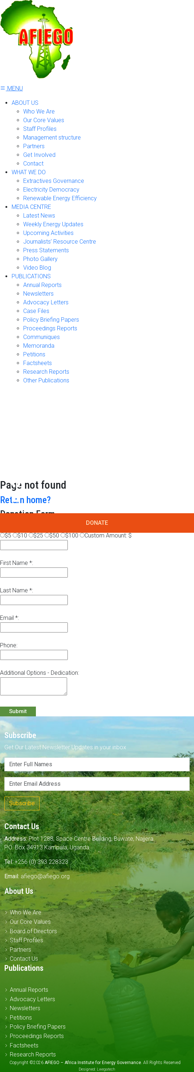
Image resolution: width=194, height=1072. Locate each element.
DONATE (97, 522)
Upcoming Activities (48, 233)
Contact (33, 163)
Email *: (9, 617)
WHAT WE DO (29, 172)
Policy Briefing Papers (51, 319)
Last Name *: (16, 590)
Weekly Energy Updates (53, 224)
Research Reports (46, 371)
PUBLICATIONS (31, 276)
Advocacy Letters (46, 302)
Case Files (36, 311)
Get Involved (39, 154)
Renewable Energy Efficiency (60, 198)
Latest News (39, 215)
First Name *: (16, 562)
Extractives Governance (53, 180)
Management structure (52, 137)
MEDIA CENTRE (31, 206)
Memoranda (38, 345)
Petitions (34, 354)
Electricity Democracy (51, 189)
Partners (34, 146)
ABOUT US (25, 102)
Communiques (41, 337)
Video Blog (37, 267)
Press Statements (46, 250)
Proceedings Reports (50, 328)
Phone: (8, 645)
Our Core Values (43, 120)
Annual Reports (42, 285)
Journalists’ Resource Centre (59, 241)
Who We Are (39, 111)
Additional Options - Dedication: (39, 672)
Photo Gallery (40, 259)
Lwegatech (106, 1069)
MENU (11, 88)
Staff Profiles (40, 128)
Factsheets (37, 363)
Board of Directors (33, 931)
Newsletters (38, 293)
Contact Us (24, 958)
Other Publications (46, 380)
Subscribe (22, 803)
